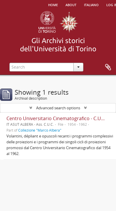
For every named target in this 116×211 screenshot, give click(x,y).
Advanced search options (58, 107)
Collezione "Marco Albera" (39, 130)
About (70, 4)
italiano (91, 4)
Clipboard (108, 67)
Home (53, 4)
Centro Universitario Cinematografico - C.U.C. (56, 118)
